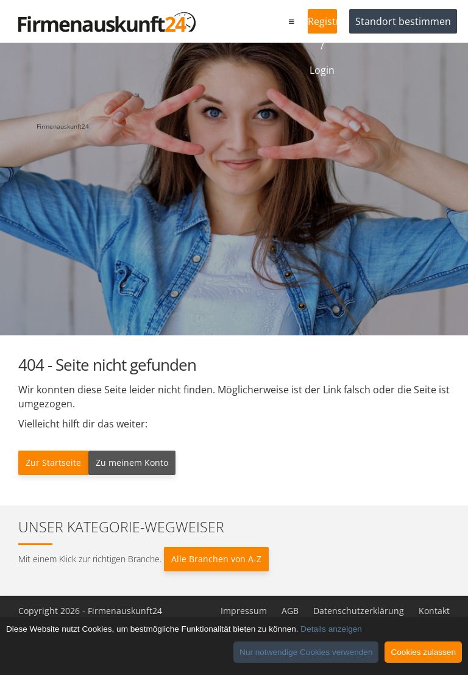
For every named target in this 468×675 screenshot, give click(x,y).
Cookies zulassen (423, 652)
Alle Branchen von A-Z (216, 559)
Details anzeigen (331, 629)
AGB (290, 610)
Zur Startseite (53, 462)
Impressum (244, 610)
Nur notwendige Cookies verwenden (305, 652)
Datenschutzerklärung (358, 610)
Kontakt (434, 610)
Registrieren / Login (322, 24)
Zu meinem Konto (132, 462)
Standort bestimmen (403, 21)
